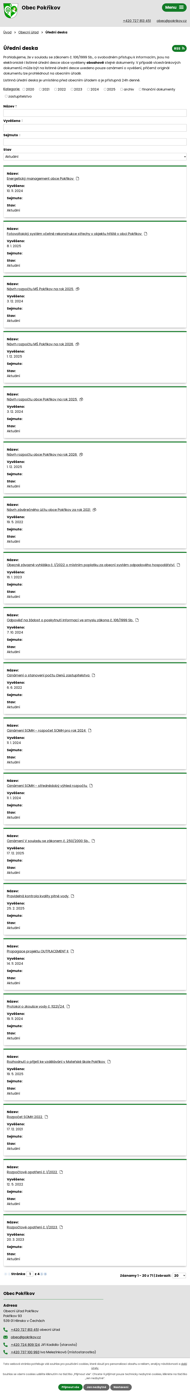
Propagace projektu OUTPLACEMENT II (40, 951)
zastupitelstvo (20, 96)
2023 (78, 89)
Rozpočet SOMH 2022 (27, 1116)
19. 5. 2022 (15, 522)
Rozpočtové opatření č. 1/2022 (35, 1172)
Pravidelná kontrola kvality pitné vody (40, 896)
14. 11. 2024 (15, 963)
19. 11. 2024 (15, 1018)
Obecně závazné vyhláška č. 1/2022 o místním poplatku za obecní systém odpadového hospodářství (93, 565)
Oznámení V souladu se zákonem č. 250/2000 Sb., (51, 841)
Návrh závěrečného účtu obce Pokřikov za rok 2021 (51, 509)
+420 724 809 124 (25, 1344)
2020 (30, 89)
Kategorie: (11, 89)
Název (8, 106)
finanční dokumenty (158, 89)
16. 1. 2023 (14, 577)
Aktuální (13, 210)
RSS (179, 48)
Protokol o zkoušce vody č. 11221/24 (38, 1006)
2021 (45, 89)
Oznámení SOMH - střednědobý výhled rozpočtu (49, 785)
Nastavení (121, 1387)
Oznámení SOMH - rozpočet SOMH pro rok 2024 (49, 730)
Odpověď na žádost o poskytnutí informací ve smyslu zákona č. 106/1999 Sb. (72, 620)
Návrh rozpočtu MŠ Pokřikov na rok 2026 (43, 344)
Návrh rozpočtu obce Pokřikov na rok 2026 (45, 454)
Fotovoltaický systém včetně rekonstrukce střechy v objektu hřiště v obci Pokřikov (77, 233)
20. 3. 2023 (15, 1239)
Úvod (7, 32)
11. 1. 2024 (14, 742)
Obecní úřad (28, 32)
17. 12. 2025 (15, 853)
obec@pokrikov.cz (172, 20)
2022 (62, 89)
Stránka (18, 1274)
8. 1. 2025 (14, 246)
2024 (95, 89)
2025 (111, 89)
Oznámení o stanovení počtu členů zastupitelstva (51, 675)
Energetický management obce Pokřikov (43, 178)
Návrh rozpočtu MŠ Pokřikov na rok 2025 (43, 289)
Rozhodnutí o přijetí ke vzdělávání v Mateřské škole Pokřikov (58, 1061)
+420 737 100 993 (25, 1352)
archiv (129, 89)
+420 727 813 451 (137, 20)
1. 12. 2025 (14, 356)
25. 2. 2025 (15, 908)
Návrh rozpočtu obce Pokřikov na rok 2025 (45, 399)
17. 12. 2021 (15, 1129)
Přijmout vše (70, 1387)
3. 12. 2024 (15, 301)
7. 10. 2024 (15, 632)
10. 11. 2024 (15, 190)
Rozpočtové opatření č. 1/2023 (35, 1227)
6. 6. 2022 (14, 687)
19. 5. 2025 (15, 1074)
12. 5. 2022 (15, 1184)
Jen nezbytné (96, 1387)
